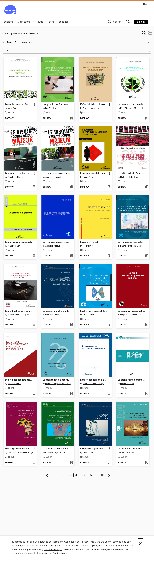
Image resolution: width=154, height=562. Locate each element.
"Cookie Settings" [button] (53, 549)
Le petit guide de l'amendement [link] (131, 173)
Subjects (8, 22)
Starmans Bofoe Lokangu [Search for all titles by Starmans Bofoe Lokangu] (93, 384)
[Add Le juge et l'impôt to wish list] (109, 256)
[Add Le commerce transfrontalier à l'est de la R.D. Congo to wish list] (71, 463)
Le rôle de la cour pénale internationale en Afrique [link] (131, 104)
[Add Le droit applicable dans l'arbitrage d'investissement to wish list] (146, 394)
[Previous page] (47, 475)
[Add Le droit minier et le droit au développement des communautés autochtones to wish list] (71, 325)
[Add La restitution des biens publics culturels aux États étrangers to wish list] (146, 463)
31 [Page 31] (63, 475)
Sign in (141, 22)
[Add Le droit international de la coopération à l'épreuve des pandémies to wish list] (109, 325)
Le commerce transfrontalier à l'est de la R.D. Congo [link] (56, 448)
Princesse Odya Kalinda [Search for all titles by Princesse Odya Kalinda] (55, 452)
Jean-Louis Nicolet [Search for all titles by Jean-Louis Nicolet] (15, 177)
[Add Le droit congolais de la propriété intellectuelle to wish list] (109, 394)
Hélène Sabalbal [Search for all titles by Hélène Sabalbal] (127, 384)
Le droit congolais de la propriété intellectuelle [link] (94, 380)
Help (145, 4)
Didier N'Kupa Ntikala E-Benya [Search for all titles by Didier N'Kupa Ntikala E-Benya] (20, 452)
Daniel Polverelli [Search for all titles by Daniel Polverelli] (89, 177)
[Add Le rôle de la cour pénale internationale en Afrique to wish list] (146, 118)
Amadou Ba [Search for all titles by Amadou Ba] (88, 452)
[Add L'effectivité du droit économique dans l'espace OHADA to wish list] (109, 118)
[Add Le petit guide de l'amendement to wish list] (146, 187)
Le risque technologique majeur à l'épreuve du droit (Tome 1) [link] (56, 173)
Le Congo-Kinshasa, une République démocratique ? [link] (19, 448)
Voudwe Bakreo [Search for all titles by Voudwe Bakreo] (14, 384)
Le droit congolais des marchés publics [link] (56, 380)
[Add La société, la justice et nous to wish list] (109, 463)
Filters (8, 51)
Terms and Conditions (64, 541)
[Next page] (109, 475)
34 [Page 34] (83, 475)
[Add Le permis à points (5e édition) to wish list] (34, 256)
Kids (40, 22)
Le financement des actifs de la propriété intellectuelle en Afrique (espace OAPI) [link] (131, 242)
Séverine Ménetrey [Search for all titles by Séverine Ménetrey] (91, 108)
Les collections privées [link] (16, 104)
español (63, 22)
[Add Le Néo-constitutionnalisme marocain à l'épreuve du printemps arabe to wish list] (71, 256)
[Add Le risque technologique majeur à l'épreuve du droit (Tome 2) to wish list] (34, 187)
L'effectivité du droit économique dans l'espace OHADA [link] (94, 104)
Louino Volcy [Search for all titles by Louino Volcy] (88, 315)
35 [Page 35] (90, 475)
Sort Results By (10, 42)
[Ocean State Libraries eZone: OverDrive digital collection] (10, 10)
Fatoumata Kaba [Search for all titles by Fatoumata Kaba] (52, 315)
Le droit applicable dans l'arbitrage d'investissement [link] (131, 380)
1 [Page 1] (52, 475)
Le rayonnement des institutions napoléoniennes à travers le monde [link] (94, 173)
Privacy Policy (88, 541)
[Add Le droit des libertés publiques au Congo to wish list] (146, 325)
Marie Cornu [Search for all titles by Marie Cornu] (13, 108)
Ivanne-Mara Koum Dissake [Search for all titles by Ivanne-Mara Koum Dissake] (131, 246)
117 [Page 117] (102, 475)
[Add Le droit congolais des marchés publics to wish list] (71, 394)
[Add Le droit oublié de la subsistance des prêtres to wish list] (34, 325)
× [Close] (141, 544)
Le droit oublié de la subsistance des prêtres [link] (19, 311)
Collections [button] (26, 22)
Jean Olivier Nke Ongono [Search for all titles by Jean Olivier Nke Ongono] (18, 315)
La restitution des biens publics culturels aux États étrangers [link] (131, 448)
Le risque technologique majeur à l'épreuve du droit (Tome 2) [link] (19, 173)
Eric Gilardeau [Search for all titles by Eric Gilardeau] (51, 108)
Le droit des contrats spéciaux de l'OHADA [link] (19, 380)
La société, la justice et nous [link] (94, 448)
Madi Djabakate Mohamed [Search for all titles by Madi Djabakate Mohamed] (131, 108)
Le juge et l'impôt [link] (89, 242)
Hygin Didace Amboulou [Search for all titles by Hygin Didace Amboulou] (130, 315)
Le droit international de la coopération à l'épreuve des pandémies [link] (94, 311)
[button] (114, 22)
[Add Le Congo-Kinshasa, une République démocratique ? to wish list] (34, 463)
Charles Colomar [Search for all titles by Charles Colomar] (127, 452)
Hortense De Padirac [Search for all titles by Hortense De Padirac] (129, 177)
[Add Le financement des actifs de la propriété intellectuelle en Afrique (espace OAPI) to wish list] (146, 256)
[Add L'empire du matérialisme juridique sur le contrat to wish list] (71, 118)
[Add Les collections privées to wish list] (34, 118)
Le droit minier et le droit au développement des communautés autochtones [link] (56, 311)
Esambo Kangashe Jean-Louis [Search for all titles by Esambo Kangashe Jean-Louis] (58, 384)
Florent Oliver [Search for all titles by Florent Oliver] (88, 246)
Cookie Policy (60, 553)
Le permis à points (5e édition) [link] (19, 242)
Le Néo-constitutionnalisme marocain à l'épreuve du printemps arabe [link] (56, 242)
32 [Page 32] (69, 475)
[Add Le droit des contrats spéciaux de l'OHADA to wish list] (34, 394)
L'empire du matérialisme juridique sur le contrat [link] (56, 104)
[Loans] (127, 22)
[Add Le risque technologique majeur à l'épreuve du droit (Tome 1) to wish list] (71, 187)
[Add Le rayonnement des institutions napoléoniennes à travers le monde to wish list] (109, 187)
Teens (51, 22)
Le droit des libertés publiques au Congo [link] (131, 311)
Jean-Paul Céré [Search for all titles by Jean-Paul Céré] (14, 246)
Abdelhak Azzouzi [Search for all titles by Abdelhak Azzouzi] (52, 246)
